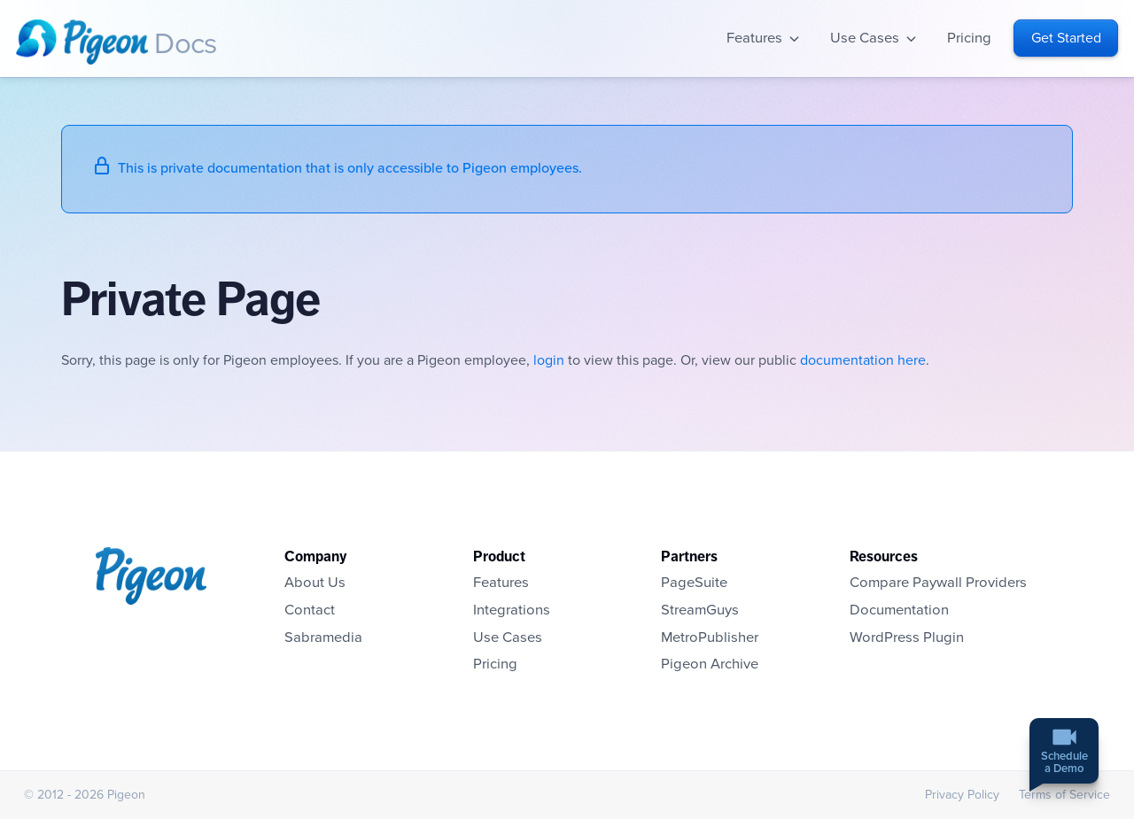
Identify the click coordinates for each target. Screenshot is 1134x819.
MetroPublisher (709, 637)
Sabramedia (323, 637)
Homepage (82, 42)
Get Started (1066, 38)
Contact (309, 610)
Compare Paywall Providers (938, 582)
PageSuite (694, 582)
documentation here (863, 360)
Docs (185, 44)
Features (754, 38)
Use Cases (864, 38)
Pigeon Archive (709, 664)
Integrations (511, 610)
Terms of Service (1064, 794)
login (548, 360)
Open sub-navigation (794, 38)
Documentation (899, 610)
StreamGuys (700, 610)
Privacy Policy (962, 794)
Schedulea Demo (1064, 764)
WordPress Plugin (907, 637)
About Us (315, 582)
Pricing (969, 38)
